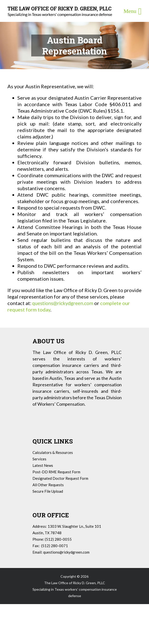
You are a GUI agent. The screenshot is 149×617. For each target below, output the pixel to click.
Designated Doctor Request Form (60, 478)
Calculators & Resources (52, 452)
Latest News (42, 465)
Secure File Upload (47, 491)
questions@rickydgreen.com (66, 552)
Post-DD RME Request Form (56, 472)
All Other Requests (48, 485)
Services (39, 459)
